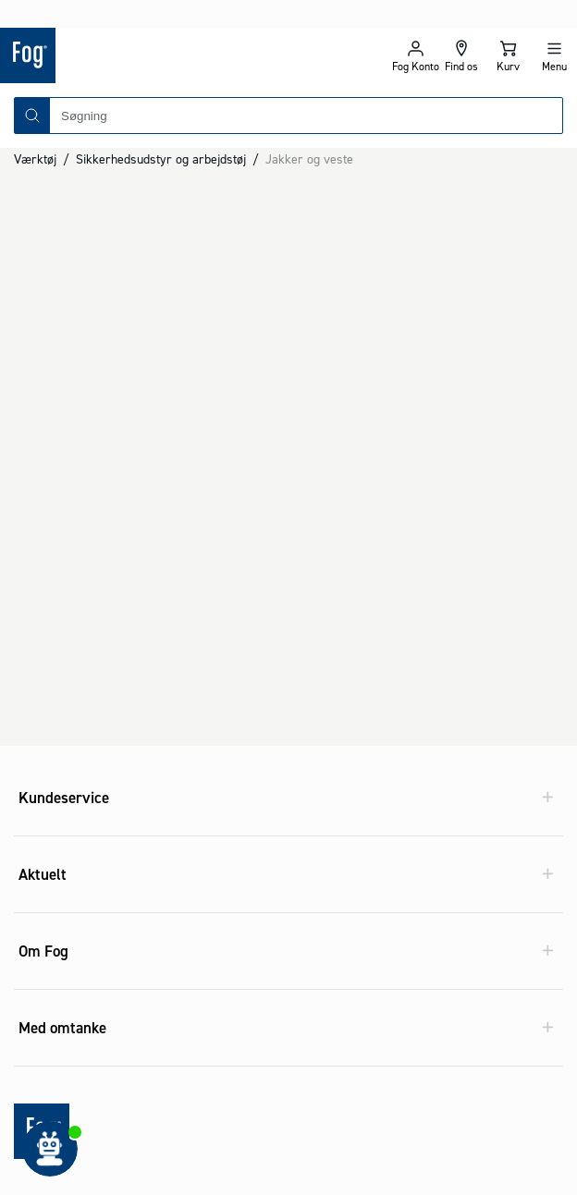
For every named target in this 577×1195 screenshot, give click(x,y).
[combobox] (306, 87)
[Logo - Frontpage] (144, 27)
